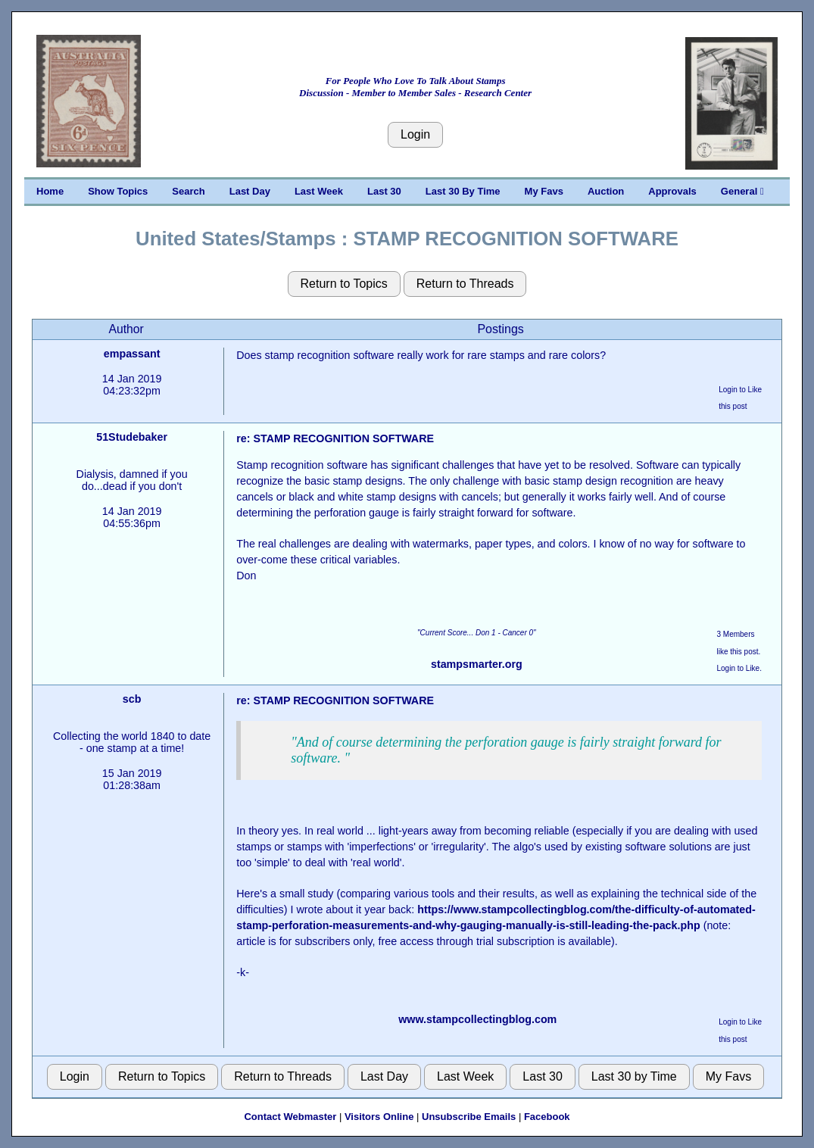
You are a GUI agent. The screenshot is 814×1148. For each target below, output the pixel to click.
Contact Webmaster (290, 1116)
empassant (132, 354)
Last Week (319, 191)
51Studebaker (131, 437)
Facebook (547, 1116)
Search (188, 191)
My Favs (544, 191)
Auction (606, 191)
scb (132, 699)
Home (50, 191)
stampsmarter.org (476, 664)
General (742, 191)
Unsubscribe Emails (469, 1116)
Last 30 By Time (463, 191)
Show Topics (118, 191)
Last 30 (384, 191)
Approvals (672, 191)
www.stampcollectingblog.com (477, 1019)
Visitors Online (379, 1116)
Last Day (249, 191)
